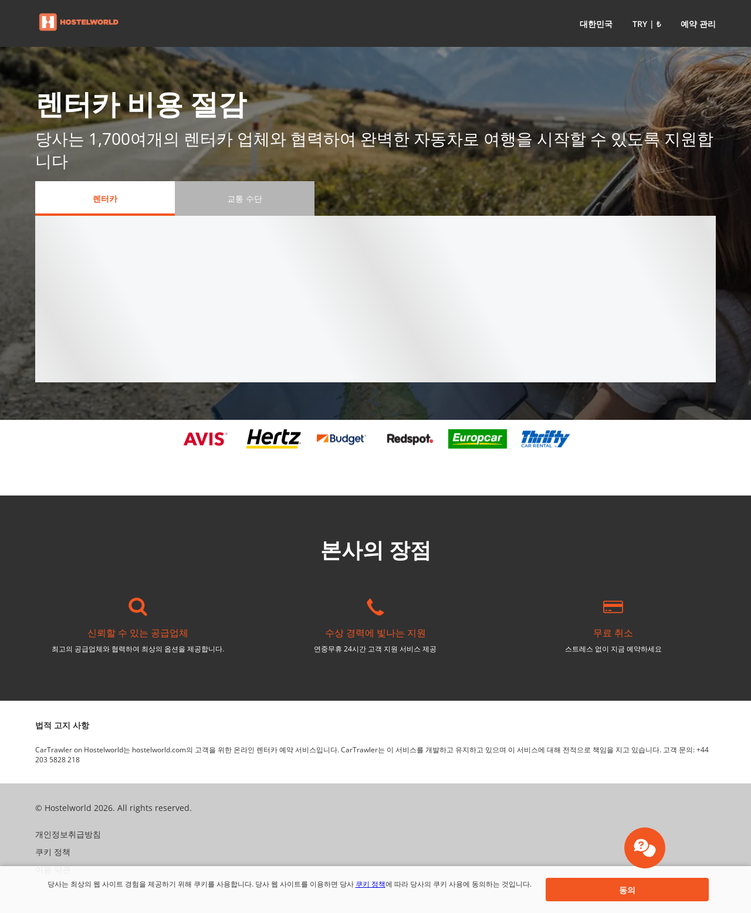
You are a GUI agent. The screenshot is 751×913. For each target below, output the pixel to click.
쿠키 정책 (370, 884)
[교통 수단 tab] (244, 198)
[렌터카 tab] (105, 198)
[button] (594, 23)
